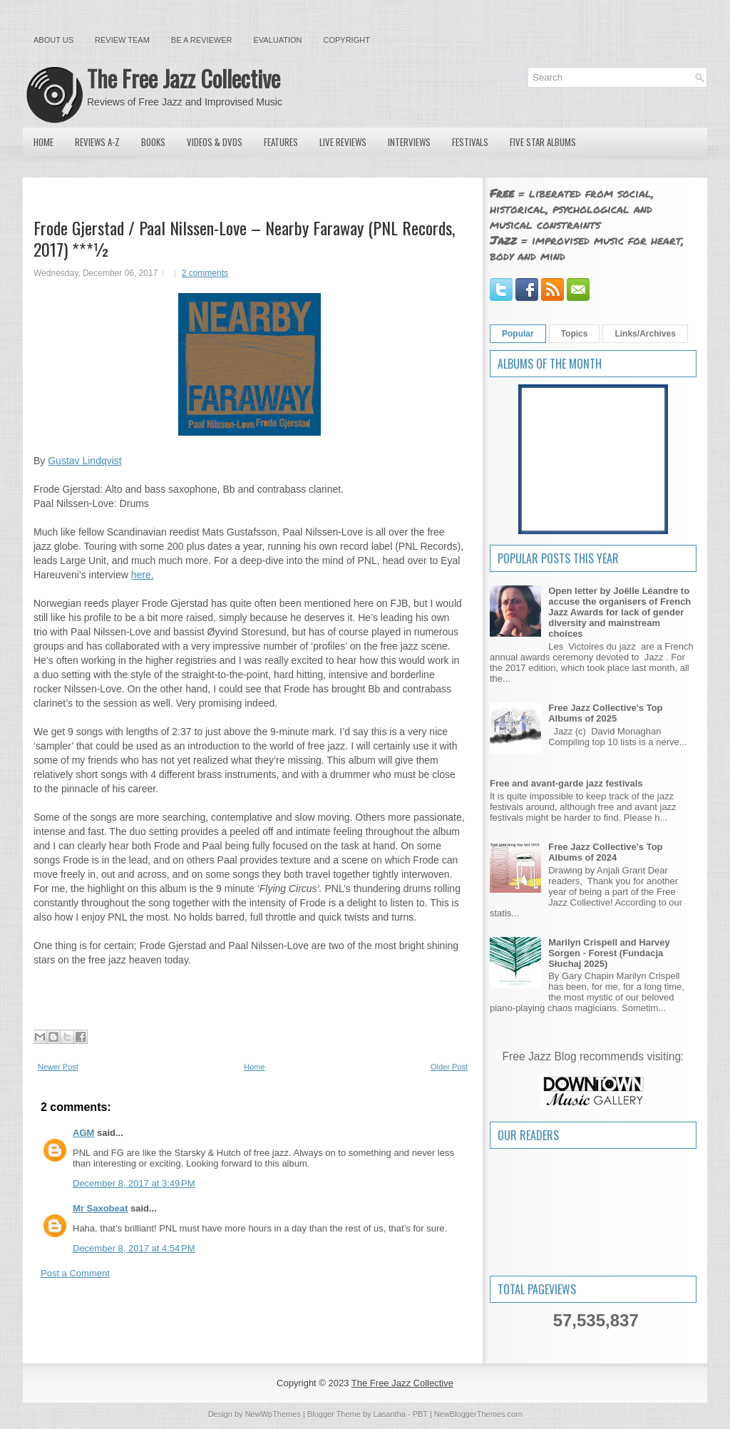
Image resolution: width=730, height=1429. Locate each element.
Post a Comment (75, 1273)
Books (153, 142)
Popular (518, 334)
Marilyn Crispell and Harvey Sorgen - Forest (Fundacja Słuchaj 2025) (609, 953)
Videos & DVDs (214, 142)
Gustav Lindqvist (85, 460)
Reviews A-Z (97, 142)
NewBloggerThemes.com (478, 1414)
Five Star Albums (543, 142)
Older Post (449, 1066)
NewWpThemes (273, 1414)
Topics (574, 334)
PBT (420, 1414)
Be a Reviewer (201, 40)
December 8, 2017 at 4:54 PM (134, 1248)
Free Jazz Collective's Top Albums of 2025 (605, 713)
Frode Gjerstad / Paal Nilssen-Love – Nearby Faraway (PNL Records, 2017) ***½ (244, 238)
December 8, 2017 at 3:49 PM (134, 1183)
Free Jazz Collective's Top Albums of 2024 (605, 852)
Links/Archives (645, 334)
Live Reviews (342, 142)
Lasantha (390, 1414)
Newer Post (58, 1066)
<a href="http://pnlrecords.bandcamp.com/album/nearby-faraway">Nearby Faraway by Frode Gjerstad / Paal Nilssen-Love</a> (249, 996)
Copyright (347, 40)
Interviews (409, 142)
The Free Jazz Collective (183, 78)
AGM (83, 1132)
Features (281, 142)
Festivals (470, 142)
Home (43, 142)
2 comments (205, 273)
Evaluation (277, 40)
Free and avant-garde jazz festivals (566, 783)
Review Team (122, 40)
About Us (53, 40)
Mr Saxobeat (100, 1208)
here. (142, 574)
